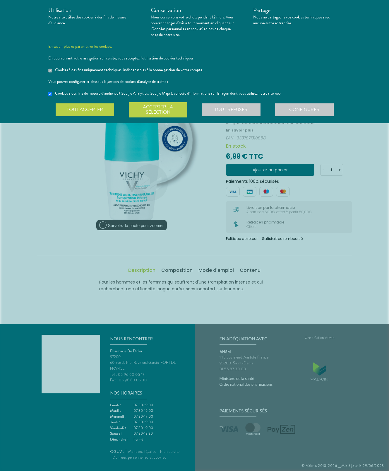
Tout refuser (231, 109)
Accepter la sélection (158, 109)
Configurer (304, 109)
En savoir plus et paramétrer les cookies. (80, 47)
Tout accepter (85, 109)
